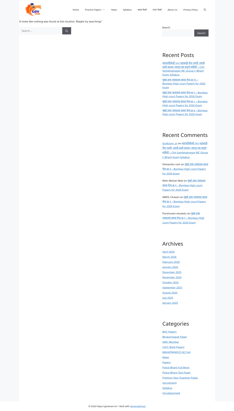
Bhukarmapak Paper (174, 337)
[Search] (66, 30)
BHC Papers (169, 331)
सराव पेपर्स (142, 9)
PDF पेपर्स (157, 9)
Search (166, 27)
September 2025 (172, 287)
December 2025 (171, 272)
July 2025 (167, 297)
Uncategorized (171, 393)
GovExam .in (169, 143)
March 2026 (169, 257)
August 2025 (169, 292)
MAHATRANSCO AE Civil (176, 352)
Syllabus (127, 9)
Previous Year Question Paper (180, 377)
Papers (166, 362)
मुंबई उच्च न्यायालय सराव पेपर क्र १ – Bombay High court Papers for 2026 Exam (185, 169)
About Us (172, 9)
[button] (205, 9)
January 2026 (170, 267)
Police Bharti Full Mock (176, 367)
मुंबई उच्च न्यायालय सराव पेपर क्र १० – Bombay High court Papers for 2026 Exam (183, 83)
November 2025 (172, 277)
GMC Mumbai (170, 342)
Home (76, 9)
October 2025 (170, 282)
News (114, 9)
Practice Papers (96, 9)
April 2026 (168, 251)
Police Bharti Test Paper (176, 372)
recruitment (169, 383)
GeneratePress (138, 406)
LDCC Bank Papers (173, 347)
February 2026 (171, 262)
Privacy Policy (190, 9)
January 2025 (170, 303)
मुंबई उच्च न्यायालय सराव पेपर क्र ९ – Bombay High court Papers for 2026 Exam (183, 218)
